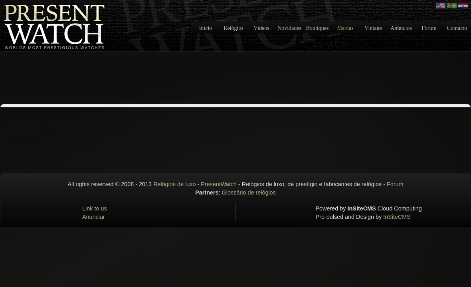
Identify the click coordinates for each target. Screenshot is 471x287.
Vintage (373, 28)
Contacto (457, 28)
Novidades (289, 28)
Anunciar (93, 217)
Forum (429, 28)
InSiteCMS (397, 217)
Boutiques (317, 28)
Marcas (345, 28)
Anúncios (401, 28)
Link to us (94, 208)
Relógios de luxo (174, 184)
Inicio (205, 28)
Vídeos (261, 28)
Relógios (233, 28)
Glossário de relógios (249, 192)
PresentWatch (219, 184)
